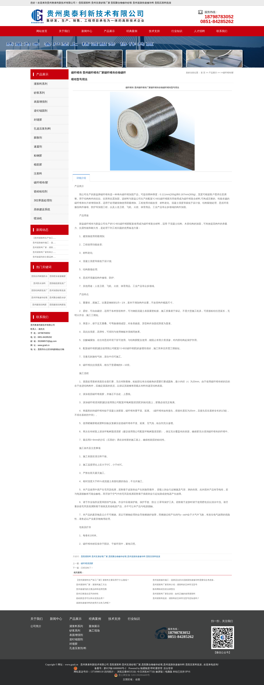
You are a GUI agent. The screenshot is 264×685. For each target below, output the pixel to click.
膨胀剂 (38, 137)
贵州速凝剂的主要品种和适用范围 (91, 589)
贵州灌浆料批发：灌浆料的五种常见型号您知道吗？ (176, 598)
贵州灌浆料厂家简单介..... (44, 252)
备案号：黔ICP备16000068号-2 (110, 668)
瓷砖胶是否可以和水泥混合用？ (90, 598)
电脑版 (168, 671)
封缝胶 (38, 119)
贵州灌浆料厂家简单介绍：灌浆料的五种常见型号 (175, 584)
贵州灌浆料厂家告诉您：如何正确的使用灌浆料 (174, 594)
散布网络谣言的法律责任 (164, 589)
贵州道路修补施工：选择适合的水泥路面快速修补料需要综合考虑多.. (184, 580)
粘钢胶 (38, 155)
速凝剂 (38, 146)
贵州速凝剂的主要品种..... (44, 257)
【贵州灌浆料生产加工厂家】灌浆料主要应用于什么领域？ (102, 580)
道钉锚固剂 (40, 110)
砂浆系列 (39, 92)
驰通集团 (145, 668)
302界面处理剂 (43, 200)
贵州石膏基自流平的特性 (87, 594)
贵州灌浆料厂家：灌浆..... (44, 247)
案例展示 (94, 626)
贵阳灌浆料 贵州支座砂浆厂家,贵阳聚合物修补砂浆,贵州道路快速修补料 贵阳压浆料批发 (120, 556)
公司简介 (35, 626)
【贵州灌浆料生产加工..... (44, 238)
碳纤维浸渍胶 (87, 563)
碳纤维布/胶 (41, 182)
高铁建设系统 (42, 209)
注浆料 (38, 173)
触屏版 (159, 671)
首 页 (203, 72)
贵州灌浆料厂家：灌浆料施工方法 (91, 584)
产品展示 (109, 31)
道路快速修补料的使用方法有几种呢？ (93, 603)
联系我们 (221, 31)
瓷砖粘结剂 (40, 191)
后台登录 (168, 668)
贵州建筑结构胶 (39, 304)
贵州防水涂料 (39, 283)
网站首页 (41, 31)
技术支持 (154, 31)
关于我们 (64, 31)
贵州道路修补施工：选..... (44, 242)
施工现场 (94, 630)
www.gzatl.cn (71, 664)
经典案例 (131, 31)
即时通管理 (156, 668)
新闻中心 (86, 31)
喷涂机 (38, 218)
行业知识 (176, 31)
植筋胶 (38, 164)
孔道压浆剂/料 (42, 128)
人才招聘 (199, 31)
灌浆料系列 (40, 83)
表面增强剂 (40, 101)
